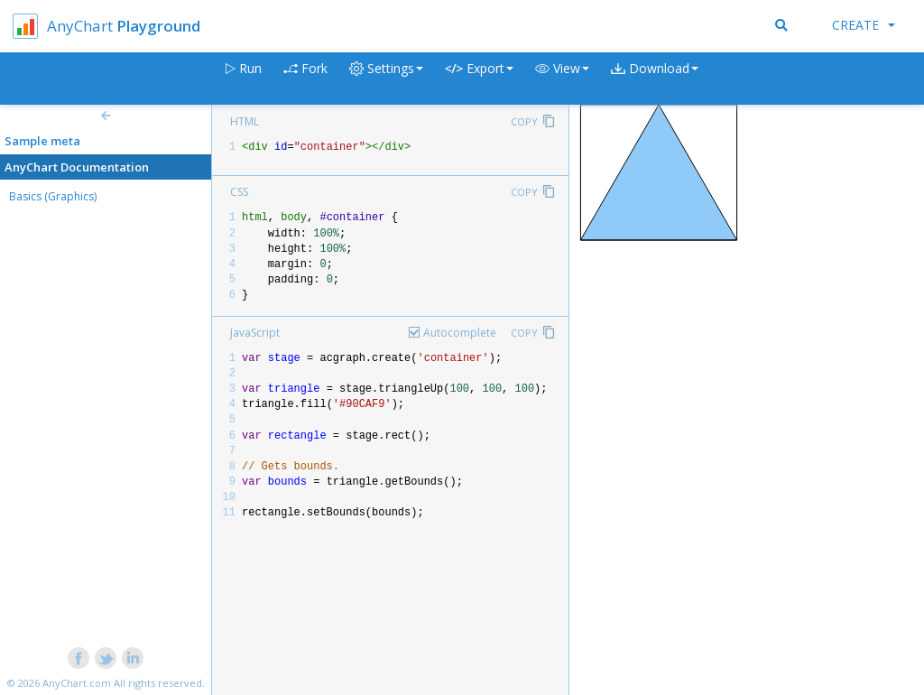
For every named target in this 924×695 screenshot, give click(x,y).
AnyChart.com (76, 683)
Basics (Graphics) (53, 196)
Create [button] (863, 24)
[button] (562, 79)
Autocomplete (459, 332)
